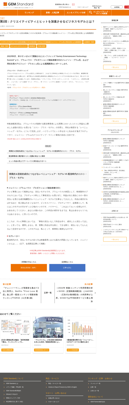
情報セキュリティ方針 (13, 398)
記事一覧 (48, 293)
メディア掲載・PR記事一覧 (15, 387)
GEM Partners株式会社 (98, 402)
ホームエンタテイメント (19, 46)
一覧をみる (115, 67)
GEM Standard (19, 3)
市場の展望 (41, 46)
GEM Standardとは (65, 7)
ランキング (29, 13)
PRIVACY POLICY (12, 394)
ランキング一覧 (95, 383)
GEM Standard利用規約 (13, 391)
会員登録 (116, 7)
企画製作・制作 (89, 42)
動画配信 (32, 46)
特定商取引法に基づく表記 (14, 401)
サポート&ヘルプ (83, 7)
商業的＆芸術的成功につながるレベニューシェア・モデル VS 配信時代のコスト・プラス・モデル (45, 151)
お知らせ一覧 (95, 391)
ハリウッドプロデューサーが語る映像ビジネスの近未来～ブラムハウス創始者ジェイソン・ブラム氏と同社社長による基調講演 (41, 42)
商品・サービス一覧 (54, 383)
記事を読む (67, 268)
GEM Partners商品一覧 (96, 7)
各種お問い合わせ (54, 398)
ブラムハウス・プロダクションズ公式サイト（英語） (29, 87)
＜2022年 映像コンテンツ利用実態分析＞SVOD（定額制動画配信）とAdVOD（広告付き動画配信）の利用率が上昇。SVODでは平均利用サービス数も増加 (74, 292)
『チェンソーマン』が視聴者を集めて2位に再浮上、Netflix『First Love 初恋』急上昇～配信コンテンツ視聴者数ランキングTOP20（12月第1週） (21, 291)
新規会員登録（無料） (29, 268)
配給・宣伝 (4, 46)
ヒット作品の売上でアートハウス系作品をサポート (28, 161)
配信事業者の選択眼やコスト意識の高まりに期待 (27, 156)
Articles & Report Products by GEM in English (62, 387)
